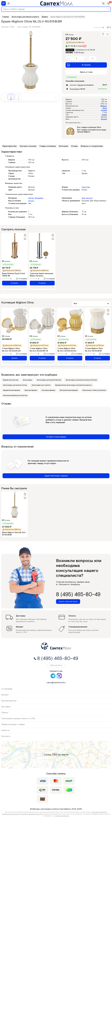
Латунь (31, 198)
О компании (6, 689)
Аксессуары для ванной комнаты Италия (81, 380)
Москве (80, 85)
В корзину (79, 64)
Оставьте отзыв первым (56, 437)
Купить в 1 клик (86, 72)
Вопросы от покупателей (92, 146)
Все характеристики (74, 122)
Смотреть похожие (28, 146)
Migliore (103, 106)
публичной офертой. (62, 816)
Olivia (104, 108)
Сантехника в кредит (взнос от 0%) (18, 718)
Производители (8, 700)
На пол (31, 201)
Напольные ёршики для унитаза (15, 395)
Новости (5, 730)
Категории (63, 146)
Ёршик (104, 115)
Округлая (86, 187)
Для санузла (87, 198)
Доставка (5, 706)
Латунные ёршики (48, 390)
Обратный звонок (56, 665)
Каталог (5, 694)
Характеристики (9, 146)
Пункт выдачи (75, 89)
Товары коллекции (47, 146)
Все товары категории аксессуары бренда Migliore (91, 131)
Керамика (39, 198)
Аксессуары (27, 380)
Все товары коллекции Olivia (89, 127)
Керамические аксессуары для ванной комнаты (73, 385)
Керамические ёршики (11, 390)
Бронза (104, 119)
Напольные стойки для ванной (94, 390)
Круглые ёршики (31, 390)
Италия (104, 110)
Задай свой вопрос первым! (56, 476)
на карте (63, 754)
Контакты (5, 736)
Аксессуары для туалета (41, 385)
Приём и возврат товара (13, 724)
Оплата (4, 712)
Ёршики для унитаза (10, 380)
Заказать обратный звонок (68, 601)
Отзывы (74, 146)
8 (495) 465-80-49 (78, 594)
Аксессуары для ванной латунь (15, 385)
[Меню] (3, 3)
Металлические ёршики (69, 390)
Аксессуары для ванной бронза (49, 380)
